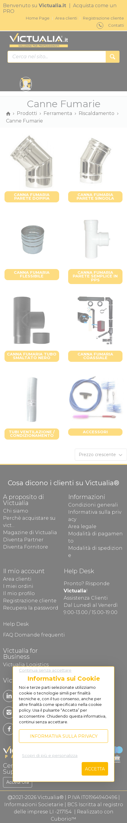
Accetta (95, 769)
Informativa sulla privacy (64, 736)
